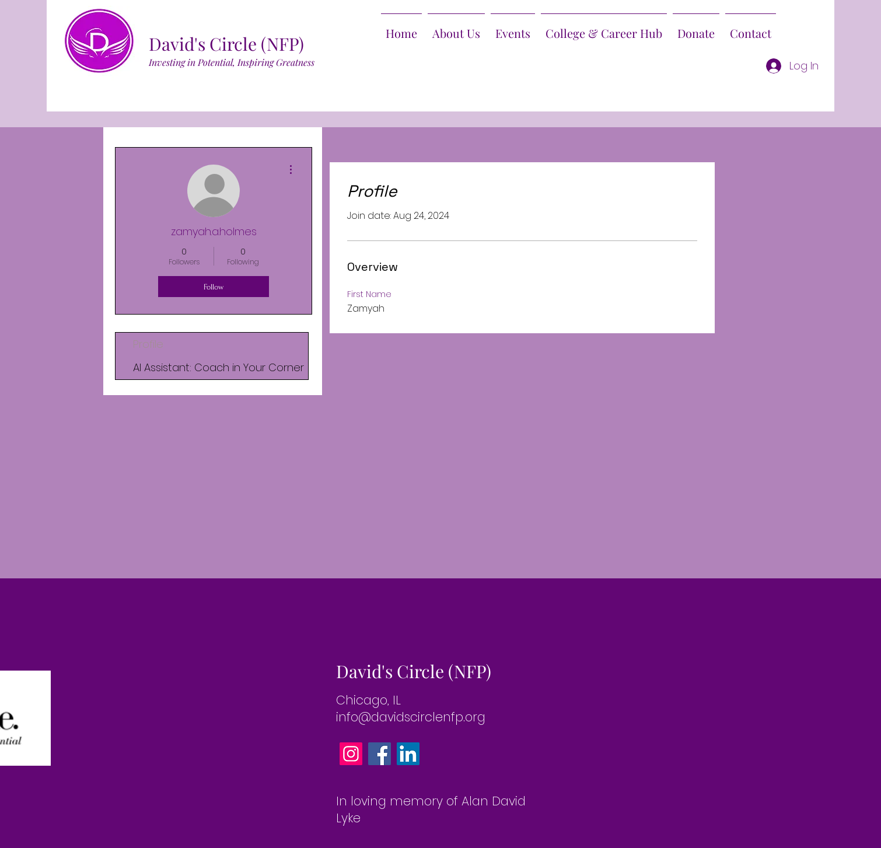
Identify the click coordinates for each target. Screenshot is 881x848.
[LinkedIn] (408, 753)
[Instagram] (351, 753)
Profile (148, 344)
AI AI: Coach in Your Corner (218, 367)
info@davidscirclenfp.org (410, 717)
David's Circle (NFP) (226, 43)
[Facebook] (379, 753)
